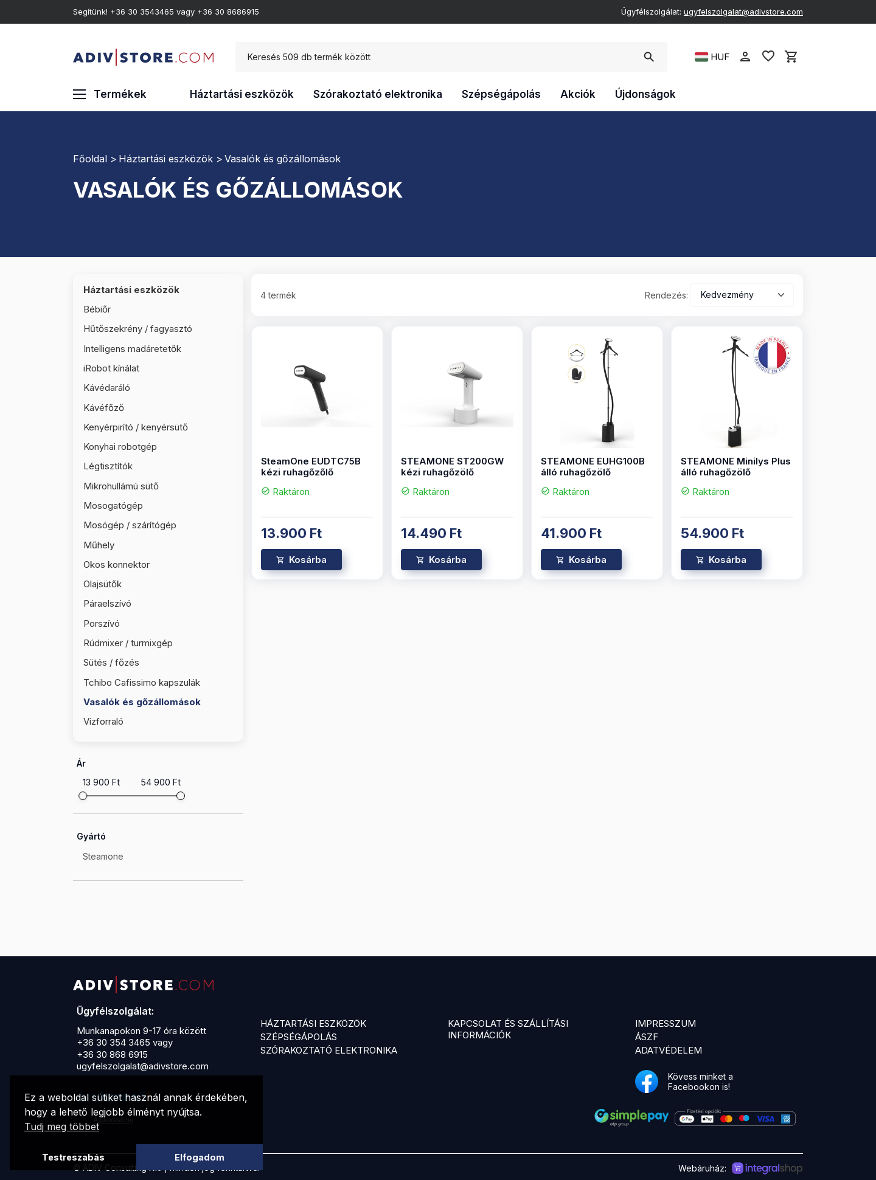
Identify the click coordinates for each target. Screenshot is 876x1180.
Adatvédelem (668, 1050)
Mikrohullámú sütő (121, 486)
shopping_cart (791, 56)
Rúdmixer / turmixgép (128, 643)
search (648, 57)
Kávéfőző (103, 407)
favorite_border (768, 56)
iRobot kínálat (111, 368)
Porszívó (101, 623)
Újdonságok (645, 94)
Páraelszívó (107, 603)
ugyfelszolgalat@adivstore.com (743, 11)
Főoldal (90, 159)
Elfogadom (199, 1157)
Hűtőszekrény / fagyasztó (137, 328)
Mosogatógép (113, 505)
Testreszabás (73, 1157)
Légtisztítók (108, 466)
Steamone (103, 856)
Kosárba (308, 559)
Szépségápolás (501, 94)
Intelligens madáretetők (132, 348)
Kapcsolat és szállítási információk (508, 1029)
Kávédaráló (106, 387)
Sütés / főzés (111, 662)
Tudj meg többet (61, 1126)
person (745, 56)
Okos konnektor (116, 564)
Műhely (98, 545)
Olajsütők (102, 584)
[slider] (82, 796)
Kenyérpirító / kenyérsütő (135, 427)
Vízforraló (103, 721)
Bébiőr (97, 309)
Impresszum (665, 1023)
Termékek (110, 94)
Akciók (578, 94)
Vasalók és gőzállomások (282, 159)
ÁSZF (646, 1037)
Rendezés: (666, 295)
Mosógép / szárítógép (129, 525)
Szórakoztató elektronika (377, 94)
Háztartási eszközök (242, 94)
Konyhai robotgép (120, 446)
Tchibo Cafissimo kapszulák (141, 682)
